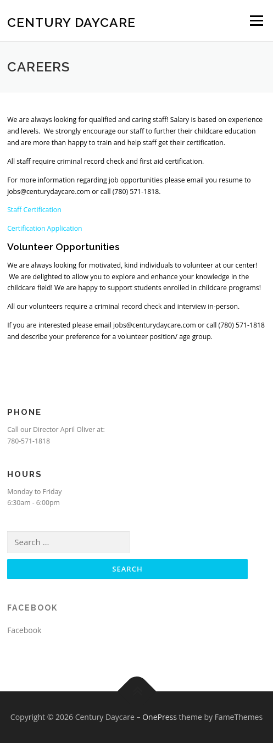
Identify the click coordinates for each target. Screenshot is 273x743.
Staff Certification (35, 209)
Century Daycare (71, 21)
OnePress (159, 717)
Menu (256, 20)
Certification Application (44, 228)
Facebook (32, 607)
